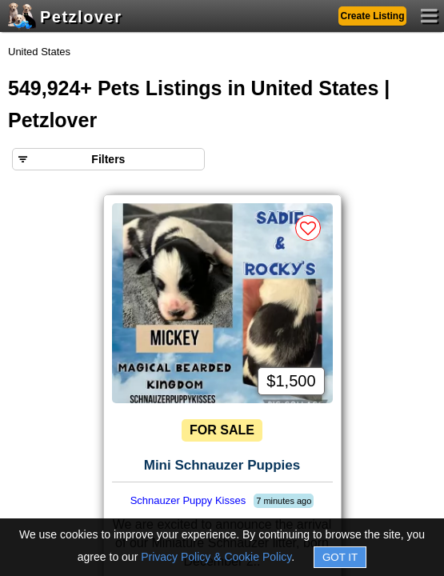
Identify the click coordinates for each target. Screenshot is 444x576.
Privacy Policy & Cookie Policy (216, 556)
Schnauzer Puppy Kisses (188, 500)
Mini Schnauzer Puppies (222, 465)
